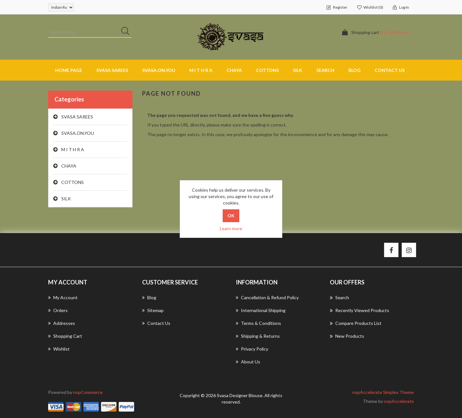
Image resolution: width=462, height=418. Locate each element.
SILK (66, 198)
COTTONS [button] (267, 70)
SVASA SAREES (77, 116)
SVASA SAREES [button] (112, 70)
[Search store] (90, 32)
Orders (58, 310)
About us (248, 361)
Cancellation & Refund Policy (267, 297)
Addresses (61, 323)
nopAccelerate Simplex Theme (383, 392)
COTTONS (72, 182)
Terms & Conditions (258, 323)
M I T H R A (72, 149)
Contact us (390, 70)
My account (63, 297)
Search (325, 70)
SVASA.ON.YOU (77, 133)
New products (347, 336)
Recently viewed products (359, 310)
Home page (68, 70)
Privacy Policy (252, 349)
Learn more (231, 228)
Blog (354, 70)
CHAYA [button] (234, 70)
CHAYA (68, 166)
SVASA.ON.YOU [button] (158, 70)
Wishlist (59, 349)
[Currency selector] (61, 7)
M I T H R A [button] (200, 70)
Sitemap (153, 310)
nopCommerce (88, 392)
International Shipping (261, 310)
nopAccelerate (399, 401)
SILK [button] (297, 70)
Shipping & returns (258, 336)
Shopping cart (65, 336)
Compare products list (355, 323)
